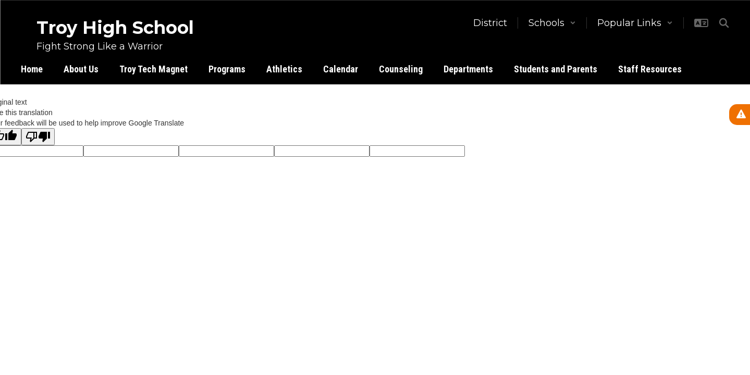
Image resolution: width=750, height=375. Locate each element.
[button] (552, 23)
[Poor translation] (38, 136)
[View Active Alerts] (739, 114)
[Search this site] (724, 23)
